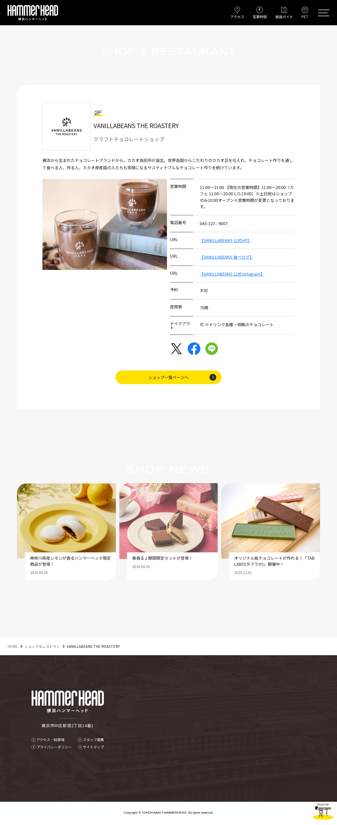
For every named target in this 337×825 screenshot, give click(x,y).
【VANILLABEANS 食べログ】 (227, 257)
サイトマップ (93, 746)
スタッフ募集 (93, 739)
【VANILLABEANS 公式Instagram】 (232, 274)
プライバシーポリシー (54, 746)
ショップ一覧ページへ (168, 377)
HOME (13, 646)
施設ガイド (284, 16)
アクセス (237, 16)
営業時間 (259, 16)
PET (304, 16)
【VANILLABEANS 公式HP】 (225, 240)
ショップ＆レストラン (42, 646)
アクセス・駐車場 (50, 739)
